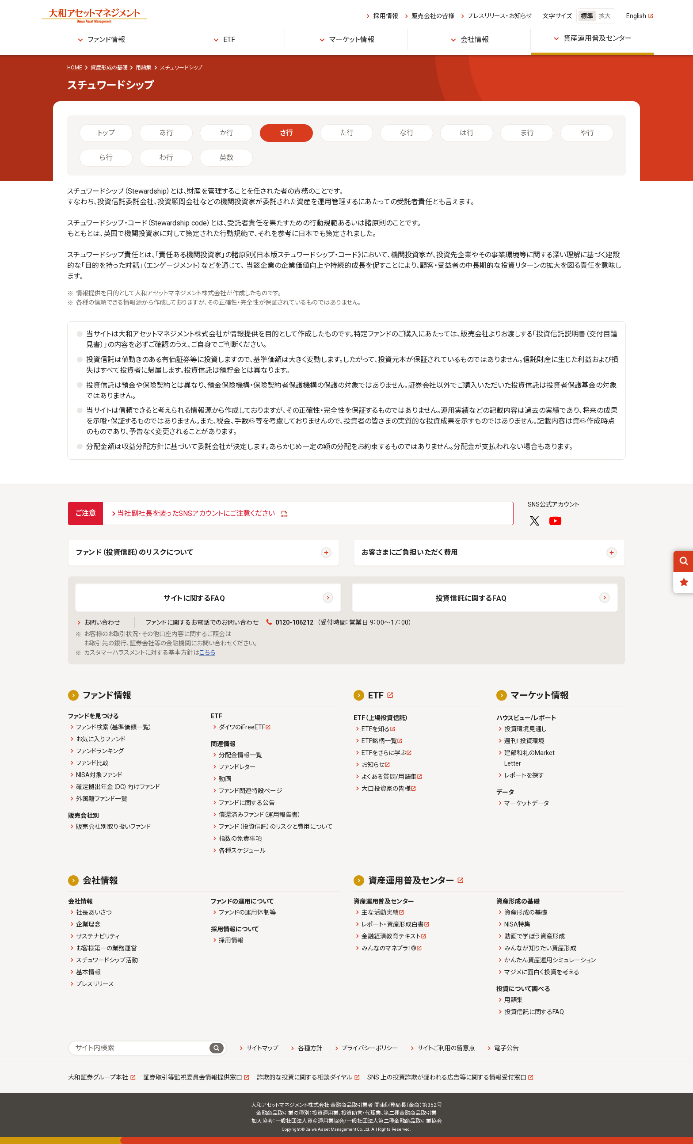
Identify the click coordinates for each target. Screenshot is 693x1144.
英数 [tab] (226, 157)
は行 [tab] (467, 133)
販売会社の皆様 (432, 15)
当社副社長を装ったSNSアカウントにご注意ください (196, 513)
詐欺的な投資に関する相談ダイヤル (304, 1077)
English (636, 15)
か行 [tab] (226, 133)
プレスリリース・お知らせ (500, 15)
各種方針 (310, 1048)
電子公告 (506, 1048)
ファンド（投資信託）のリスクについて (135, 552)
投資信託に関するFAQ (471, 598)
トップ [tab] (106, 133)
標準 (587, 15)
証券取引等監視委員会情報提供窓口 (192, 1077)
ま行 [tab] (527, 133)
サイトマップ (262, 1048)
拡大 (604, 15)
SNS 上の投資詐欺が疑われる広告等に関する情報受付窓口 (446, 1077)
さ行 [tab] (286, 133)
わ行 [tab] (166, 157)
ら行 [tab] (106, 157)
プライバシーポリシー (370, 1048)
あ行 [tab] (166, 133)
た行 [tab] (347, 133)
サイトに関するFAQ (194, 598)
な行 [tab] (407, 133)
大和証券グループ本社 (98, 1077)
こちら (207, 652)
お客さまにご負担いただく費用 (410, 552)
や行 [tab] (587, 133)
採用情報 (385, 15)
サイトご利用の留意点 (446, 1048)
